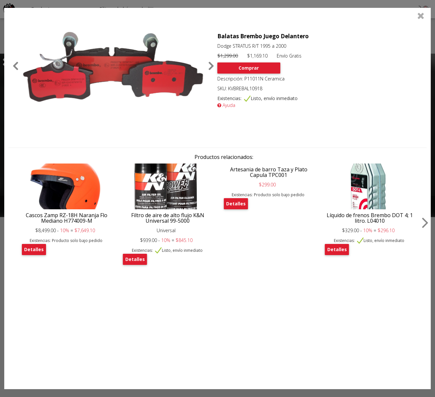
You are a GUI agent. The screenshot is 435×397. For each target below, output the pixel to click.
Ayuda (226, 105)
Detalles (34, 249)
